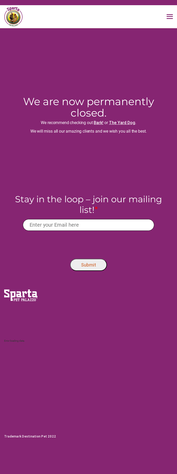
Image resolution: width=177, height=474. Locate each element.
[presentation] (88, 243)
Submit (88, 265)
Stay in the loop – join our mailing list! (88, 204)
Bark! (98, 122)
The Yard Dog (122, 122)
